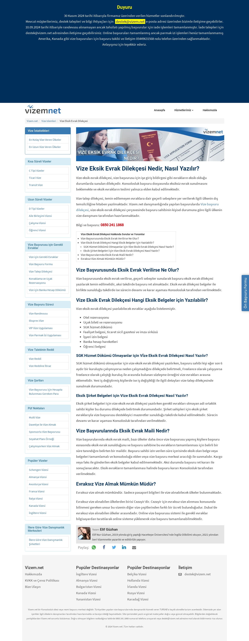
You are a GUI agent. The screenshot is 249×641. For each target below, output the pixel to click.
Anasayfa (159, 110)
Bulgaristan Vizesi (88, 586)
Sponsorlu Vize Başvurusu (44, 431)
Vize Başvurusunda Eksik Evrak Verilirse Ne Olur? (110, 238)
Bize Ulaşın (33, 586)
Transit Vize (36, 185)
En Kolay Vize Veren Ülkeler (45, 139)
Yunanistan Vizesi (88, 599)
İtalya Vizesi (36, 498)
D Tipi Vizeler (37, 208)
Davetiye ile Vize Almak (42, 424)
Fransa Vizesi (37, 491)
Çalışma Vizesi (37, 223)
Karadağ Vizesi (137, 599)
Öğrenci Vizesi (37, 230)
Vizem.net (32, 121)
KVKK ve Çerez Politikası (42, 580)
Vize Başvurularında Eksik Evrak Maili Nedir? (107, 255)
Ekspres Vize (36, 320)
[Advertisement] (124, 76)
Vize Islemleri (48, 121)
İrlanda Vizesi (136, 586)
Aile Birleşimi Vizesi (40, 216)
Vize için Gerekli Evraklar (43, 257)
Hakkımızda (210, 110)
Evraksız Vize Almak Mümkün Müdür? (103, 258)
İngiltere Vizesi (37, 513)
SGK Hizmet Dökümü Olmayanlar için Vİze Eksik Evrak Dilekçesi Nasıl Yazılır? (128, 246)
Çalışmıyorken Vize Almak (44, 446)
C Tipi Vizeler (36, 170)
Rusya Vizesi (136, 593)
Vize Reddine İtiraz (40, 366)
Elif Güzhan (109, 529)
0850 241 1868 (112, 224)
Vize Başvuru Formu (41, 264)
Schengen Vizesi (38, 470)
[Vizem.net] (44, 109)
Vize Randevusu (38, 313)
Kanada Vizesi (37, 505)
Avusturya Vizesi (38, 484)
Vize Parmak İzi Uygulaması (45, 335)
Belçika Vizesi (136, 574)
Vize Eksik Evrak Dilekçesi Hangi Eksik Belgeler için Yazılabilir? (117, 242)
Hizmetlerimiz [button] (183, 110)
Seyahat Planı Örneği (41, 439)
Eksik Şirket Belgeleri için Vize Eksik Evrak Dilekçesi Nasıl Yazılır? (121, 250)
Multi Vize (34, 417)
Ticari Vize (35, 178)
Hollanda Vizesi (138, 580)
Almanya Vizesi (38, 477)
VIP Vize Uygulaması (41, 328)
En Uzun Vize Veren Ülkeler (45, 147)
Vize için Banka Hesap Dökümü (47, 290)
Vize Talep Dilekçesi (40, 271)
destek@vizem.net (130, 21)
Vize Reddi (35, 358)
